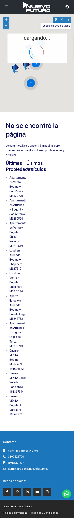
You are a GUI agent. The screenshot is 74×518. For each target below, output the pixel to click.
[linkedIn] (27, 492)
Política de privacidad (15, 512)
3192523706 (16, 456)
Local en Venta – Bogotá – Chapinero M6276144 (16, 282)
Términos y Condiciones (44, 512)
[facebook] (7, 492)
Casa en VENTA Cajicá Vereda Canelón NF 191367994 (17, 382)
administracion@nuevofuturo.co (28, 468)
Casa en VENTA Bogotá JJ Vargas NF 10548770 (15, 405)
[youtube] (37, 492)
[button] (16, 69)
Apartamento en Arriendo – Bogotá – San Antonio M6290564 (17, 209)
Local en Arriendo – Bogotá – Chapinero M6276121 (16, 259)
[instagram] (47, 492)
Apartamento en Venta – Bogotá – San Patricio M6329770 (17, 186)
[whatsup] (17, 492)
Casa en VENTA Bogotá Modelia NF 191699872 (16, 359)
